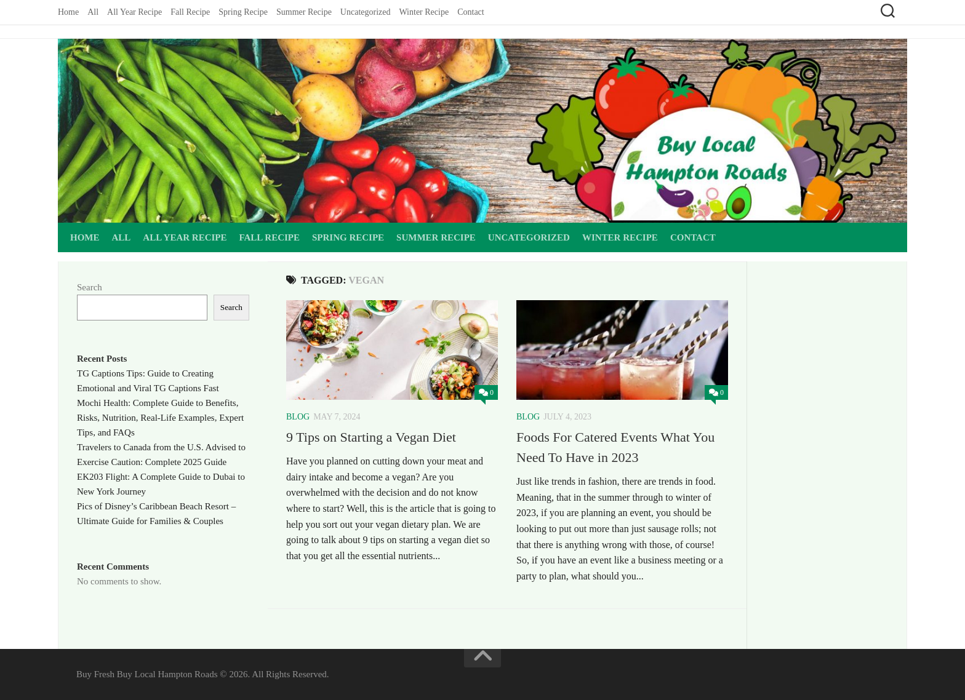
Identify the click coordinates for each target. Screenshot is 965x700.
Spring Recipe (243, 12)
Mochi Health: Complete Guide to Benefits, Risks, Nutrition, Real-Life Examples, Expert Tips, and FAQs (160, 417)
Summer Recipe (304, 12)
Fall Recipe (190, 12)
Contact (470, 12)
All (92, 12)
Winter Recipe (424, 12)
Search (89, 287)
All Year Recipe (134, 12)
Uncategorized (365, 12)
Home (68, 12)
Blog (298, 416)
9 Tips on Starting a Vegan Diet (371, 437)
